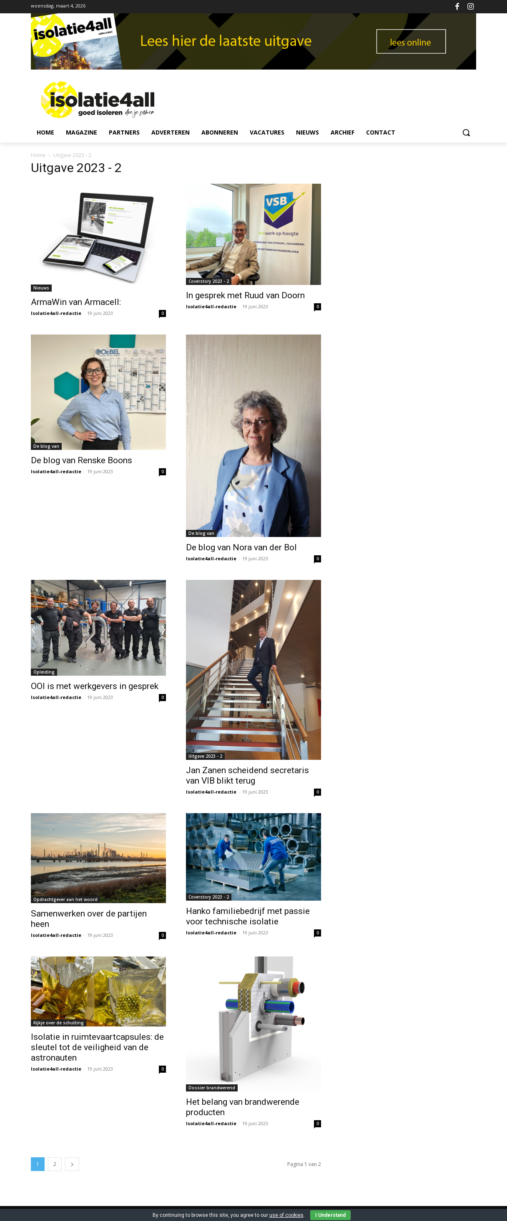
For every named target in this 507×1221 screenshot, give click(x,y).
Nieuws (41, 288)
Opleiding (44, 672)
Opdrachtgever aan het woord (65, 899)
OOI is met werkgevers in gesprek (94, 686)
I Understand (330, 1215)
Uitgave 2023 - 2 (205, 756)
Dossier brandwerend (211, 1088)
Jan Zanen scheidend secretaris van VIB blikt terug (247, 775)
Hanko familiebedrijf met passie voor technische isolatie (248, 916)
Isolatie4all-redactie (56, 313)
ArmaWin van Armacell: (76, 302)
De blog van (46, 446)
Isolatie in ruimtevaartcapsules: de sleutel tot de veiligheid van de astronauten (97, 1047)
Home (38, 155)
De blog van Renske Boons (81, 460)
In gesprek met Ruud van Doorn (245, 295)
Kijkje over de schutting (58, 1023)
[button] (466, 132)
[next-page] (72, 1164)
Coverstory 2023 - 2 (208, 281)
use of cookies (286, 1215)
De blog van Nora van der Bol (241, 547)
